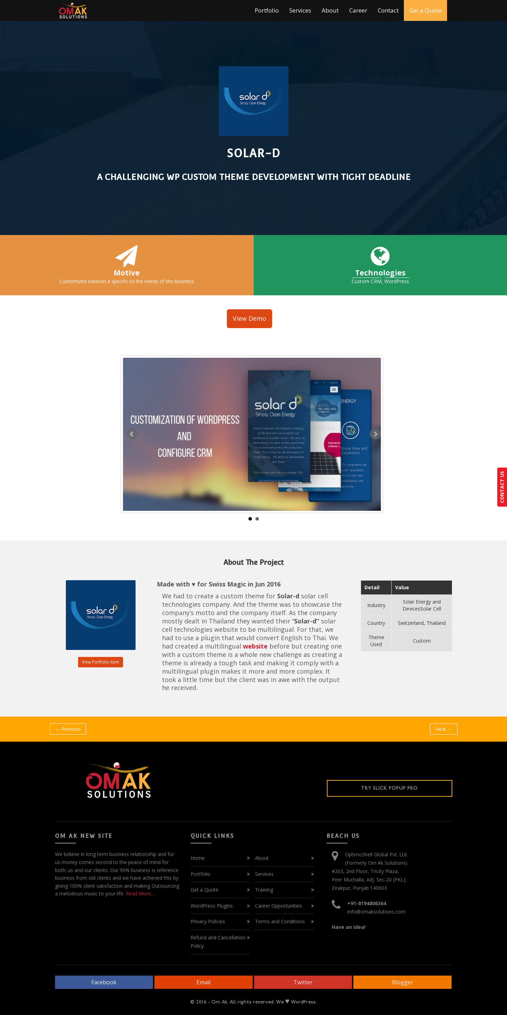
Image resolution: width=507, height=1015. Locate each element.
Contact (388, 10)
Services (300, 10)
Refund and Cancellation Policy (218, 941)
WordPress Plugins (212, 905)
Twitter (303, 982)
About (330, 10)
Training (264, 889)
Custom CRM (367, 281)
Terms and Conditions (280, 921)
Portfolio (267, 10)
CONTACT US (502, 487)
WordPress (396, 281)
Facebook (103, 982)
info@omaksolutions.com (376, 911)
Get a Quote (425, 10)
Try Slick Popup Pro (389, 788)
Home (198, 858)
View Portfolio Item (100, 662)
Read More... (139, 893)
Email (203, 982)
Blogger (402, 982)
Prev (132, 434)
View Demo (249, 318)
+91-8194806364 (366, 903)
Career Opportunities (278, 905)
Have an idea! (349, 927)
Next (375, 434)
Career (358, 10)
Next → (443, 729)
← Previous (68, 729)
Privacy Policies (208, 921)
